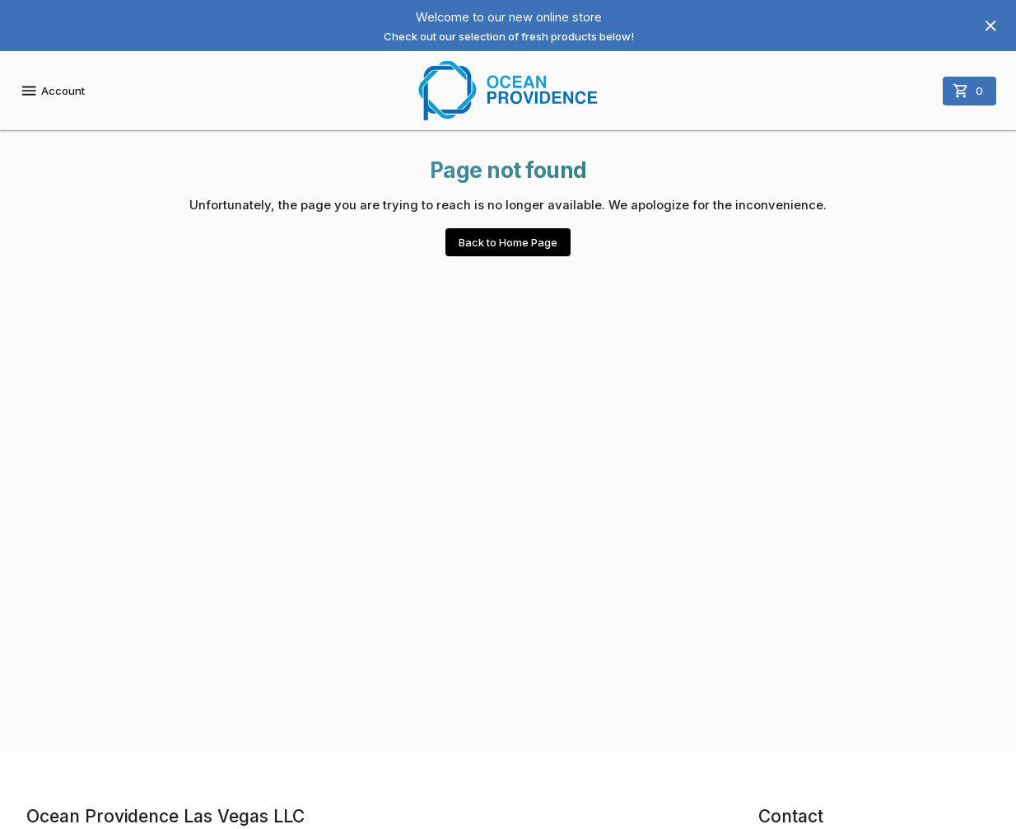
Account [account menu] (52, 91)
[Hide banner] (990, 25)
